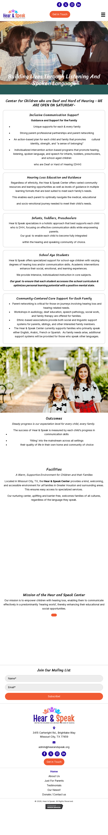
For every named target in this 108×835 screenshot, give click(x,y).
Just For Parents (54, 780)
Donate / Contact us (54, 794)
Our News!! (54, 789)
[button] (59, 4)
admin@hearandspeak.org (54, 747)
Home (54, 771)
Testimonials (54, 785)
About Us (54, 776)
